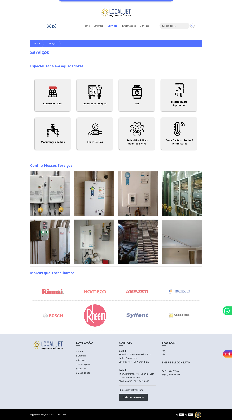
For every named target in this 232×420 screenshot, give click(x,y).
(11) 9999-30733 (171, 374)
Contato (144, 25)
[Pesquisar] (192, 26)
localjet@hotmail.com (131, 389)
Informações (128, 25)
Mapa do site (83, 372)
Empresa (98, 25)
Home (86, 25)
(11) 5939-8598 (170, 370)
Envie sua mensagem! (133, 397)
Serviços (112, 25)
